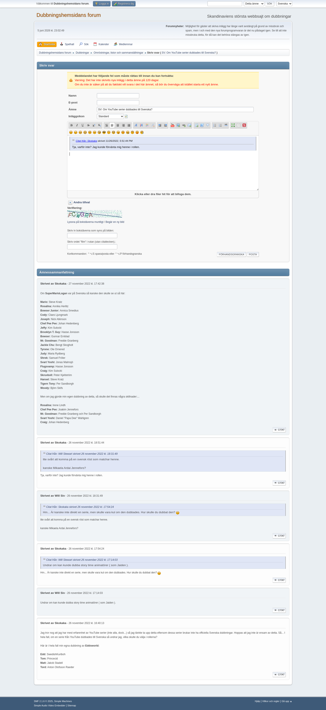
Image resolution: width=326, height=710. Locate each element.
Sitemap (71, 705)
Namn (72, 95)
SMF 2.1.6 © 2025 (43, 701)
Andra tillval (81, 202)
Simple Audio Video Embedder (49, 705)
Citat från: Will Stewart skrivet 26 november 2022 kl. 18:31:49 (82, 454)
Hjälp (257, 701)
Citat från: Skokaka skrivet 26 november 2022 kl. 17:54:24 (80, 506)
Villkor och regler (271, 701)
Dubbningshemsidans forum (69, 15)
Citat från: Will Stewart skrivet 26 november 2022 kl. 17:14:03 (82, 559)
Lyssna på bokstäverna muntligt (85, 221)
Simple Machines (63, 701)
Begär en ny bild (114, 221)
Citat (279, 429)
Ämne (72, 109)
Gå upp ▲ (286, 701)
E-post (72, 102)
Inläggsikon (76, 116)
